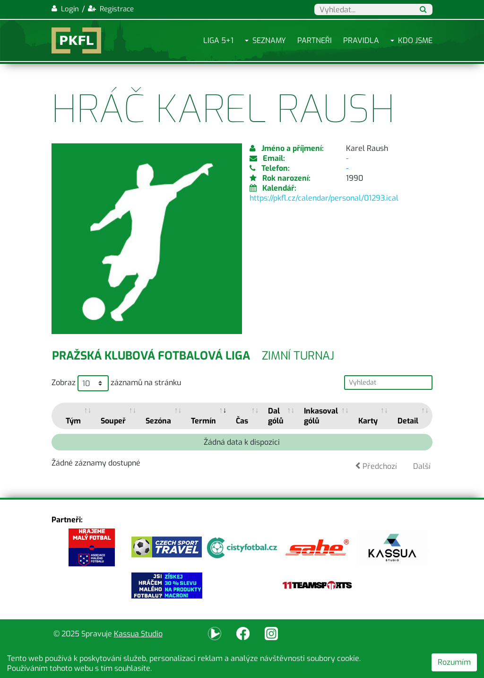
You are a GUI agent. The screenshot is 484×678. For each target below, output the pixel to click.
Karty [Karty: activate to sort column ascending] (368, 421)
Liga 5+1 (218, 40)
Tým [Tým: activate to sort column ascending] (73, 421)
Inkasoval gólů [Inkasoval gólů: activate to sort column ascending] (321, 416)
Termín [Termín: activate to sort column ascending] (203, 421)
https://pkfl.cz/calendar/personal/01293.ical (324, 198)
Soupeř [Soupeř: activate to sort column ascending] (113, 421)
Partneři (314, 40)
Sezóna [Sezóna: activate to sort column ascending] (158, 421)
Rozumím (454, 662)
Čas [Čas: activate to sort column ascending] (242, 421)
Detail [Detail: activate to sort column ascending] (408, 421)
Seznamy (269, 40)
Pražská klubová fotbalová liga (151, 355)
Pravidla (361, 40)
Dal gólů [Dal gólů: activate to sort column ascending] (276, 416)
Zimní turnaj (298, 355)
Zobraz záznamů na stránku (116, 383)
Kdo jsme (415, 40)
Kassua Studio (138, 634)
